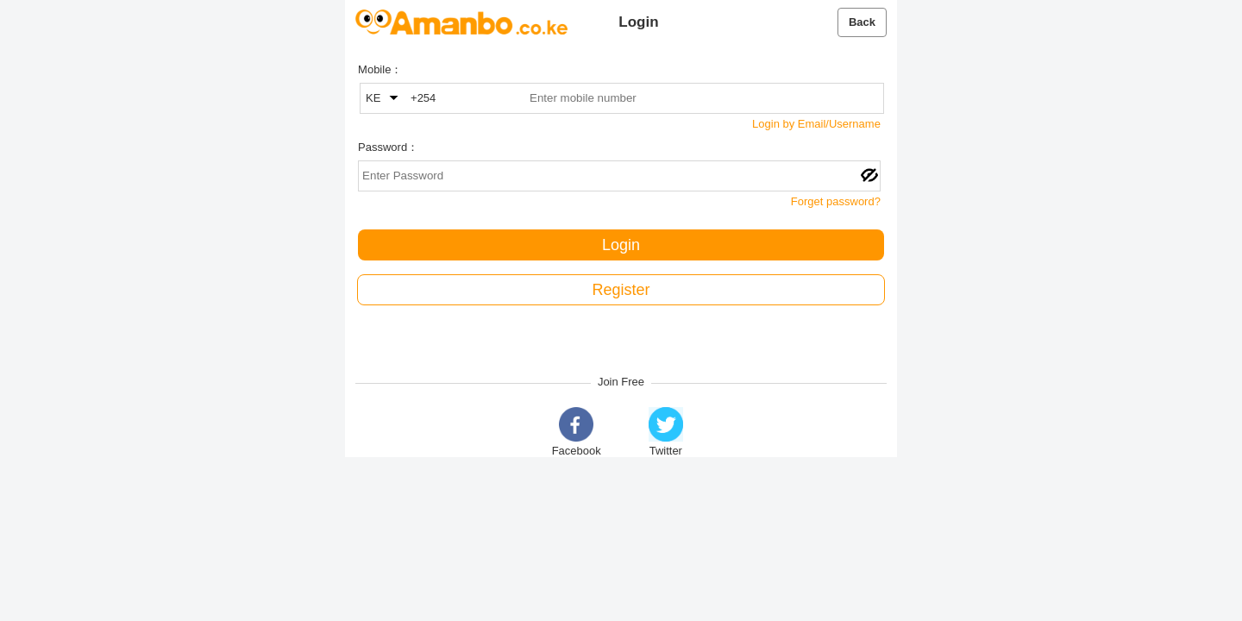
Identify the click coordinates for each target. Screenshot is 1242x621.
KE (382, 97)
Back (862, 22)
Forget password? (836, 201)
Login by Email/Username (816, 123)
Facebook (576, 432)
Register (620, 289)
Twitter (666, 432)
